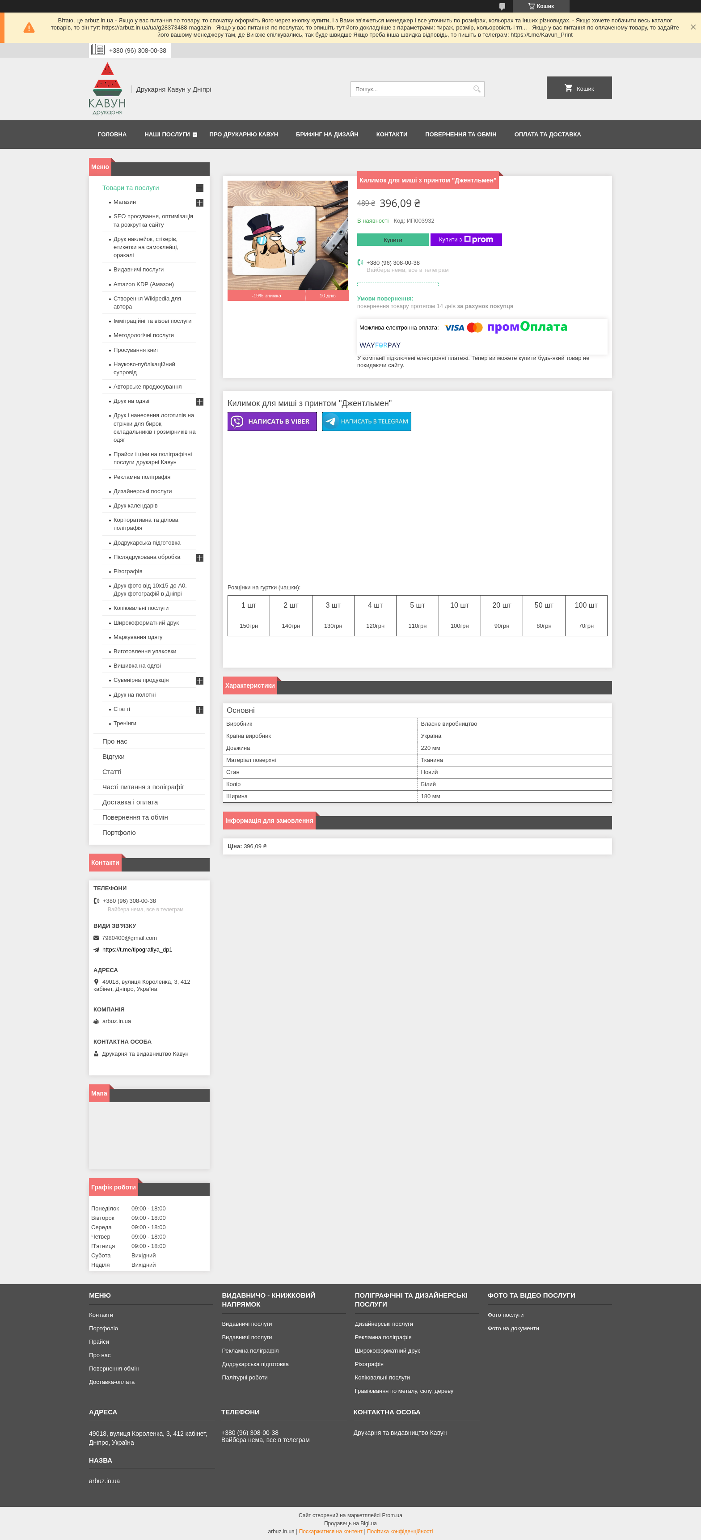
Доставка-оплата (112, 1382)
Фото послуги (506, 1315)
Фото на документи (513, 1328)
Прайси (99, 1341)
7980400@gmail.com (129, 938)
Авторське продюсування (148, 386)
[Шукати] (477, 89)
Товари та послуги (130, 187)
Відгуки (113, 756)
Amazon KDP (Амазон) (144, 284)
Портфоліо (119, 832)
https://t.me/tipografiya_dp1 (137, 949)
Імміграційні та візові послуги (153, 320)
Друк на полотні (135, 694)
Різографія (128, 571)
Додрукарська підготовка (147, 542)
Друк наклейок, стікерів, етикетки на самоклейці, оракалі (146, 247)
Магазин (125, 202)
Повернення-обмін (114, 1368)
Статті (122, 709)
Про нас (114, 741)
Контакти (392, 134)
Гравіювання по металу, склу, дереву (404, 1391)
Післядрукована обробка (147, 557)
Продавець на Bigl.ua (350, 1523)
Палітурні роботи (244, 1377)
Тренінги (125, 723)
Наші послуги (167, 134)
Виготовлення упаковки (145, 651)
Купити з (466, 240)
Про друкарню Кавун (244, 134)
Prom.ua (392, 1515)
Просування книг (136, 350)
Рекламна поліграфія (142, 477)
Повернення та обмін (460, 134)
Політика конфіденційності (400, 1531)
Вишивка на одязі (137, 665)
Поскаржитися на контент (331, 1531)
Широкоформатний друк (146, 622)
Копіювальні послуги (141, 608)
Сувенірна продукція (141, 680)
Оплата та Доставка (548, 134)
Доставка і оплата (130, 802)
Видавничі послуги (139, 269)
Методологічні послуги (144, 335)
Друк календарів (136, 505)
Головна (112, 134)
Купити (393, 240)
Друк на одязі (131, 401)
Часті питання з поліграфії (143, 787)
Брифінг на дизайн (327, 134)
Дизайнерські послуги (143, 491)
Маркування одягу (138, 637)
